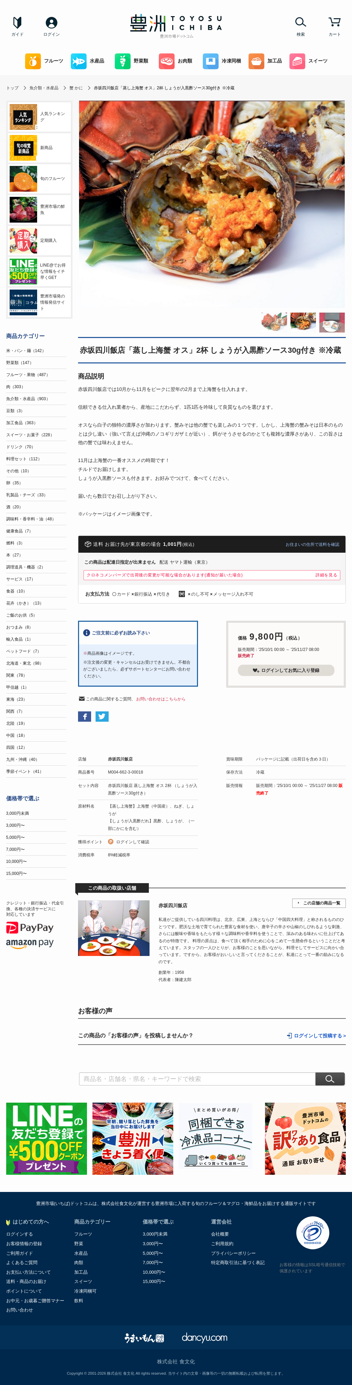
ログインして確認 (132, 842)
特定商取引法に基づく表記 (238, 1262)
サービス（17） (20, 579)
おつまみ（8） (19, 627)
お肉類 (175, 61)
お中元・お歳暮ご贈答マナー (35, 1300)
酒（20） (14, 507)
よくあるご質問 (21, 1262)
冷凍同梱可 (85, 1291)
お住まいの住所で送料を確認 (312, 544)
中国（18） (16, 735)
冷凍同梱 (222, 61)
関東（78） (16, 675)
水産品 (87, 61)
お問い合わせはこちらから (161, 699)
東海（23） (16, 699)
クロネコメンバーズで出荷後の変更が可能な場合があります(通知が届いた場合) (165, 575)
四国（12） (16, 747)
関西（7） (15, 711)
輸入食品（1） (19, 639)
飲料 (78, 1300)
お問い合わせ (19, 1310)
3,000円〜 (15, 825)
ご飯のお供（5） (21, 615)
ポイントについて (24, 1291)
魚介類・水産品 (44, 88)
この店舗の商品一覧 (321, 903)
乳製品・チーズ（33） (27, 495)
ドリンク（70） (20, 446)
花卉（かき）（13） (25, 603)
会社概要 (220, 1234)
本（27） (14, 555)
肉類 (78, 1262)
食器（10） (16, 591)
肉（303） (15, 386)
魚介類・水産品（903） (28, 398)
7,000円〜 (15, 849)
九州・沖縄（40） (23, 759)
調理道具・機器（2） (26, 567)
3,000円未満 (17, 813)
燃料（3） (15, 543)
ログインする (19, 1234)
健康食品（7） (19, 531)
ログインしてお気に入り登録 (286, 670)
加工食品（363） (22, 422)
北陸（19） (16, 723)
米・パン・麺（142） (26, 350)
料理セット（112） (24, 459)
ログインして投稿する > (320, 1035)
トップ (12, 88)
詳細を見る (327, 575)
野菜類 (131, 61)
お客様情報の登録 (24, 1243)
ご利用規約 (222, 1243)
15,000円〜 (16, 873)
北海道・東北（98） (25, 663)
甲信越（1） (17, 687)
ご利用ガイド (19, 1253)
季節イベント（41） (25, 771)
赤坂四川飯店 (120, 759)
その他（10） (18, 471)
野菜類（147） (20, 362)
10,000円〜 (16, 861)
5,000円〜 (15, 837)
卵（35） (14, 483)
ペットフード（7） (24, 651)
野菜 (78, 1243)
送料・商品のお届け (26, 1281)
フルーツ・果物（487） (28, 374)
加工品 (265, 61)
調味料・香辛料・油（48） (31, 519)
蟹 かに (76, 88)
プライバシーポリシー (233, 1253)
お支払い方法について (28, 1272)
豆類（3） (15, 410)
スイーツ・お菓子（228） (30, 434)
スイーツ (308, 61)
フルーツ (44, 61)
